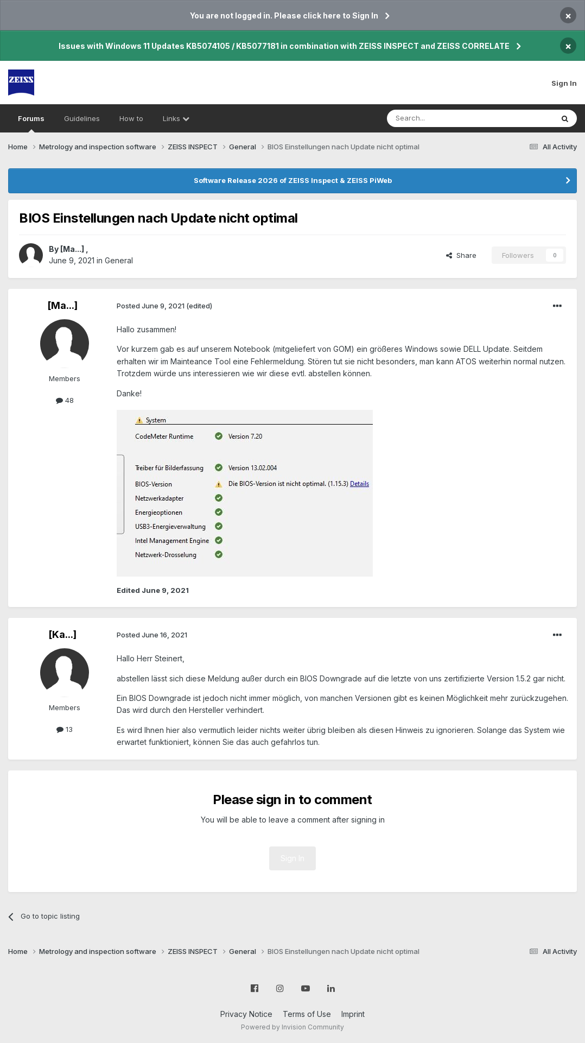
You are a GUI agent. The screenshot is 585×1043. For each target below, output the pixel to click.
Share (461, 255)
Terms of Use (307, 1014)
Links (176, 118)
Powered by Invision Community (292, 1027)
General (119, 260)
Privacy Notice (246, 1014)
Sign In (564, 83)
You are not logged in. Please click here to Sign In (284, 15)
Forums (31, 123)
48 (65, 400)
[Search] (442, 118)
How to (131, 118)
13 (64, 729)
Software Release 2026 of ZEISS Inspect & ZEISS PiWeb (293, 180)
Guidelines (82, 118)
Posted (151, 305)
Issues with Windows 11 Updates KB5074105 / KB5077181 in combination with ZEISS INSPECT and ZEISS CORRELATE (284, 45)
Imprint (353, 1014)
